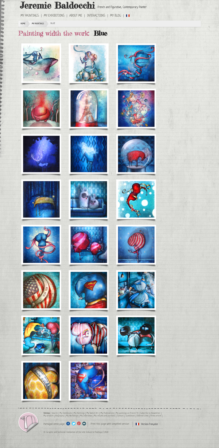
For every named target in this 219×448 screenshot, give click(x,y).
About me (75, 15)
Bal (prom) (136, 108)
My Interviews (86, 416)
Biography (59, 416)
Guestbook (130, 416)
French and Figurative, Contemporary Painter (122, 7)
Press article (155, 416)
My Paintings (30, 15)
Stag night (41, 154)
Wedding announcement (89, 63)
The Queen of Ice (41, 63)
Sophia (41, 245)
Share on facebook (68, 423)
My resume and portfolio (104, 416)
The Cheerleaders (89, 245)
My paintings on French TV (127, 413)
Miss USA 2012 (41, 290)
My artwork (48, 416)
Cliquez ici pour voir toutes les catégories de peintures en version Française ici (128, 15)
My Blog (115, 15)
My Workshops (72, 416)
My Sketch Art (93, 413)
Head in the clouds (89, 154)
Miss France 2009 (41, 381)
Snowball (136, 154)
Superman (89, 290)
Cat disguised (136, 335)
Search (55, 413)
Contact (120, 416)
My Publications (107, 413)
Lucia (136, 63)
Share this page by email (84, 423)
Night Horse (41, 199)
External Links (142, 416)
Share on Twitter (73, 423)
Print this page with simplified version (110, 424)
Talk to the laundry (41, 335)
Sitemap (46, 413)
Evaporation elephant (41, 108)
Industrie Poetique (94, 432)
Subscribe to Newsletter (150, 413)
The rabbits (89, 199)
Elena (136, 199)
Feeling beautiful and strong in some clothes (89, 381)
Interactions (96, 15)
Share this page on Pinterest (79, 423)
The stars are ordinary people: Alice (136, 290)
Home (23, 24)
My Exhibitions (54, 15)
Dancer (136, 245)
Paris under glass (89, 108)
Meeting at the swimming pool (89, 335)
